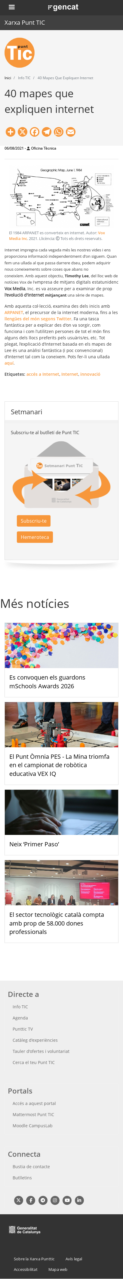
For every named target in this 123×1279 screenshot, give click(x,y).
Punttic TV (23, 1029)
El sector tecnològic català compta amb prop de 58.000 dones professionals (56, 923)
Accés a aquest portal (34, 1103)
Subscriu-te (34, 521)
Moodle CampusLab (33, 1125)
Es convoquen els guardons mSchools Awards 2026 (47, 681)
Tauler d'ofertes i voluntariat (41, 1051)
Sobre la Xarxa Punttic (34, 1259)
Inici (8, 77)
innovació (90, 374)
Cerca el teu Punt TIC (34, 1062)
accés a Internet (42, 374)
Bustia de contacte (31, 1166)
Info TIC (20, 1007)
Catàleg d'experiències (35, 1040)
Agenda (20, 1018)
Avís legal (74, 1259)
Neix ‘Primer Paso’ (34, 844)
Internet (69, 374)
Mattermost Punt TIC (33, 1114)
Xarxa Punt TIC (25, 22)
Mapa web (58, 1269)
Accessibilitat (26, 1269)
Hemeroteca (35, 537)
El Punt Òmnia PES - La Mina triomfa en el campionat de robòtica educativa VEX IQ (59, 765)
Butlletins (22, 1178)
